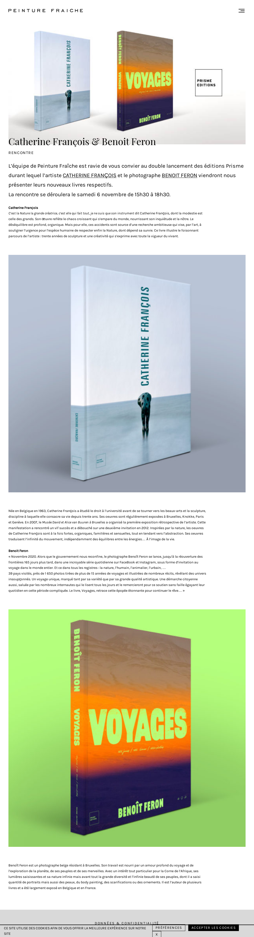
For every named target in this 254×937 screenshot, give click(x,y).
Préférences (169, 928)
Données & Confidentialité (127, 923)
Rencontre (21, 152)
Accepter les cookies (213, 928)
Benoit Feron (179, 175)
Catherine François (89, 175)
